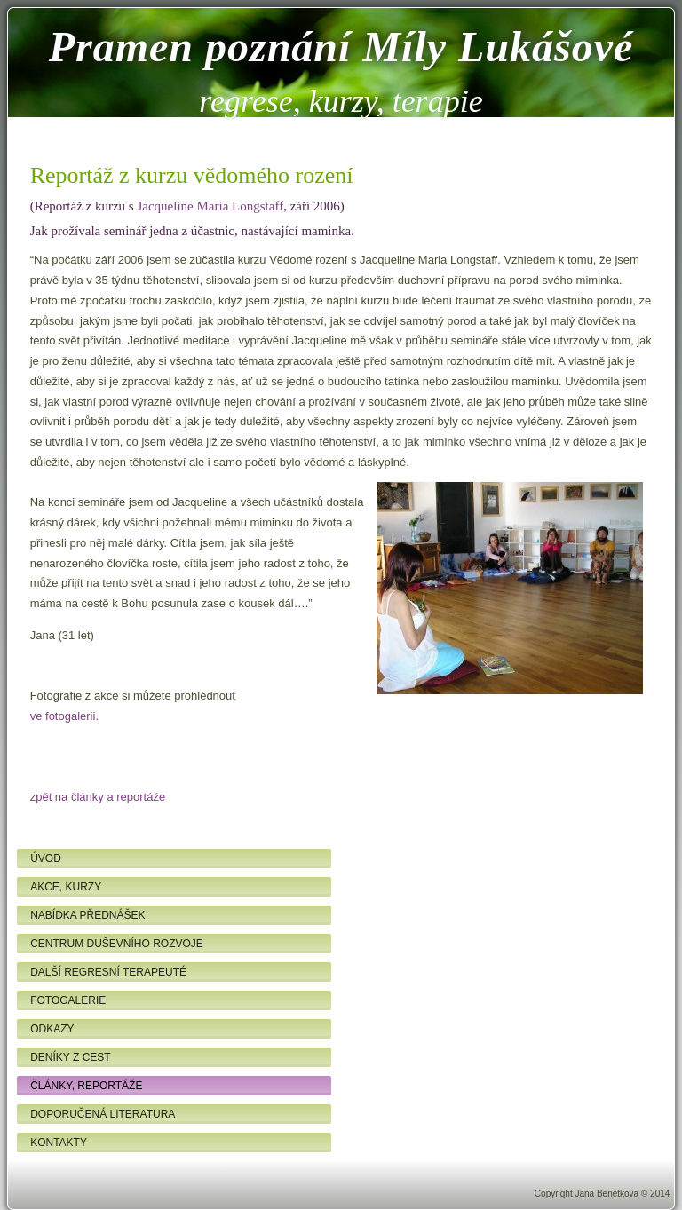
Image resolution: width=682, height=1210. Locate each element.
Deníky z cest (70, 1057)
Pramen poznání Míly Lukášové (341, 46)
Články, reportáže (86, 1086)
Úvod (45, 858)
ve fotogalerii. (64, 716)
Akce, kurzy (65, 887)
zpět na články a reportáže (97, 796)
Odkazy (52, 1029)
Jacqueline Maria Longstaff (210, 206)
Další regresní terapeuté (108, 972)
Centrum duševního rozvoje (116, 943)
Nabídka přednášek (87, 915)
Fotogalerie (68, 1000)
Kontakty (58, 1142)
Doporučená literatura (102, 1114)
